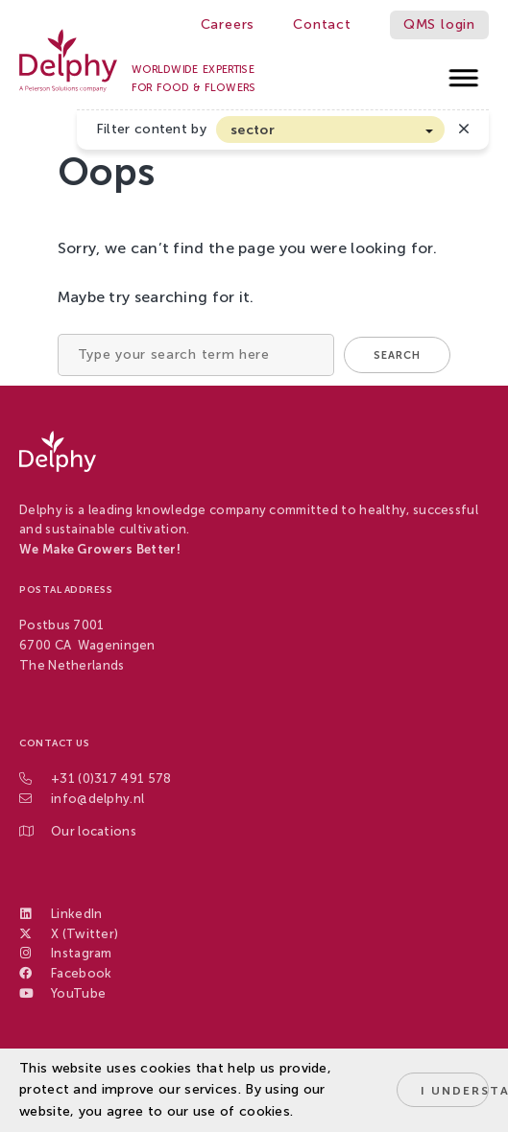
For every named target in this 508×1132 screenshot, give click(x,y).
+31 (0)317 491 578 (111, 778)
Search (397, 355)
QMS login (439, 24)
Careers (228, 24)
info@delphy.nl (97, 798)
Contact (322, 24)
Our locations (93, 831)
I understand (455, 1090)
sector (252, 130)
